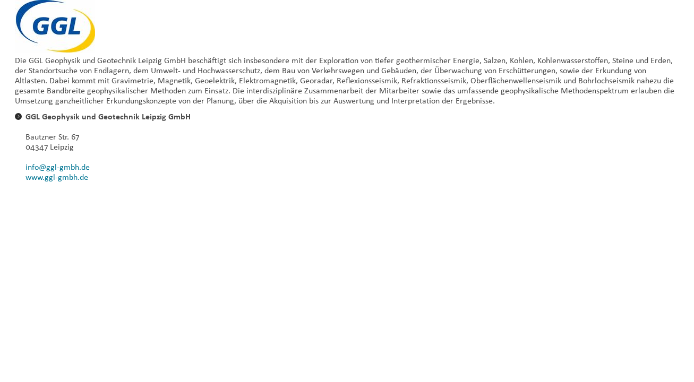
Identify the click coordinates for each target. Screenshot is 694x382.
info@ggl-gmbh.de (57, 167)
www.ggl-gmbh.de (56, 177)
